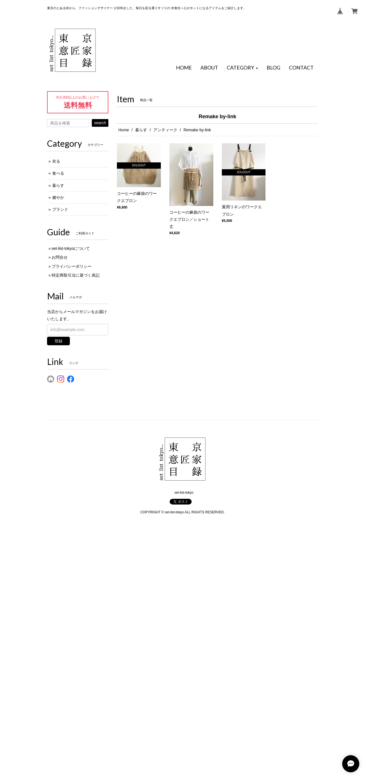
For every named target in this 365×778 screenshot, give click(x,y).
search (100, 123)
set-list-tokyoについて (71, 248)
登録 (58, 341)
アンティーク (165, 130)
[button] (242, 67)
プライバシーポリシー (72, 266)
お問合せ (60, 257)
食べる (58, 173)
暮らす (141, 130)
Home (123, 130)
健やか (58, 197)
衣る (56, 161)
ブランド (60, 209)
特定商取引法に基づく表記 (76, 275)
